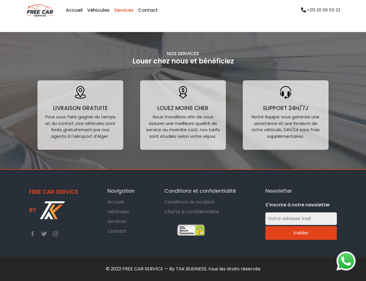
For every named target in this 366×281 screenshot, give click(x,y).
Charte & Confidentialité (191, 211)
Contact (148, 10)
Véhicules (98, 10)
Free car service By (53, 206)
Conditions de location (189, 202)
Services (124, 10)
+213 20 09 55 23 (323, 10)
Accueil (74, 10)
